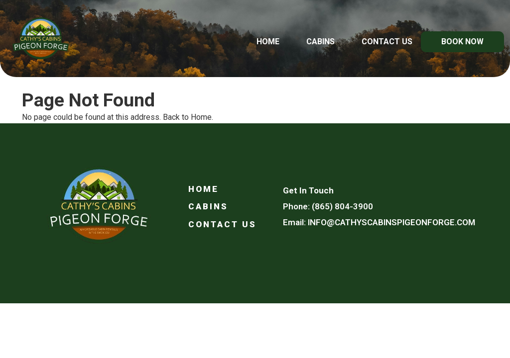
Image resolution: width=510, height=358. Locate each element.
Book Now (462, 41)
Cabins (320, 41)
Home (267, 41)
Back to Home (187, 117)
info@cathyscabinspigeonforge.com (391, 222)
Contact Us (387, 41)
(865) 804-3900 (342, 206)
